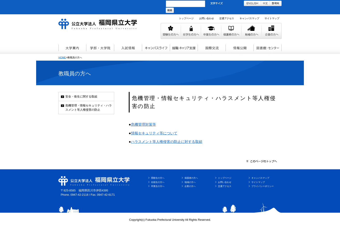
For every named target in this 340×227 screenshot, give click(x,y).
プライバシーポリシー (262, 186)
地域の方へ (190, 182)
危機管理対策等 (143, 124)
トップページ (186, 18)
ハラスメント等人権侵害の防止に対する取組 (166, 142)
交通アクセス (226, 18)
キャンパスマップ (249, 18)
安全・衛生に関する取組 (81, 96)
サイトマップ (272, 18)
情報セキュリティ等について (154, 133)
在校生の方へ (157, 182)
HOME (62, 57)
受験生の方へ (157, 178)
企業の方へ (190, 186)
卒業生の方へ (157, 186)
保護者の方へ (191, 178)
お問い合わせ (206, 18)
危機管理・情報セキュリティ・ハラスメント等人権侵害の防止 (88, 107)
